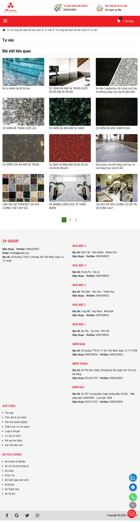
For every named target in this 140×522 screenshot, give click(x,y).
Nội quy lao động (13, 440)
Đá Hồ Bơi (10, 493)
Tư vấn (47, 30)
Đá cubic (9, 470)
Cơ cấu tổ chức (13, 435)
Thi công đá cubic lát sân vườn (24, 30)
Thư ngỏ (9, 412)
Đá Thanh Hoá (12, 489)
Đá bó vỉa (9, 475)
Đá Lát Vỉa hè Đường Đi (17, 466)
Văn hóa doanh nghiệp (16, 422)
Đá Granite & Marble (15, 461)
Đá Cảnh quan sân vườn (17, 480)
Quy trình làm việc (14, 445)
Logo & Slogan (12, 431)
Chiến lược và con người (17, 426)
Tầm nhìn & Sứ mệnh (15, 417)
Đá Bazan (9, 484)
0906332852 (69, 9)
